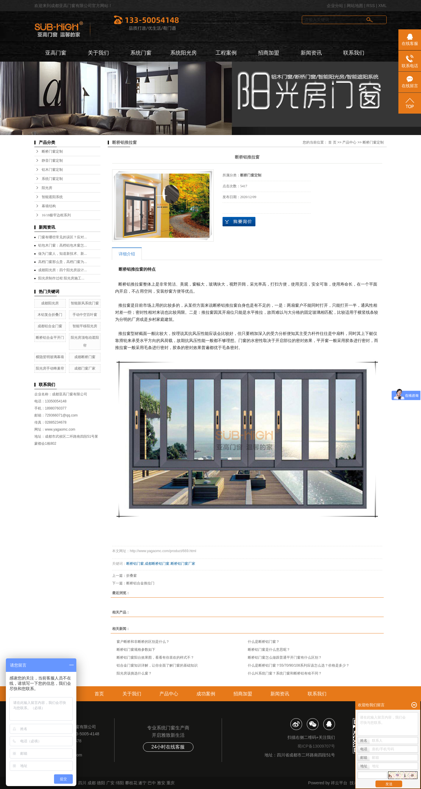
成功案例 (205, 693)
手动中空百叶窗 (85, 315)
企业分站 (335, 5)
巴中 (152, 782)
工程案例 (226, 53)
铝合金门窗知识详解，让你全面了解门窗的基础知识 (157, 665)
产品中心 (349, 142)
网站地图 (355, 5)
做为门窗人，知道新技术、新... (62, 254)
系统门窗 (140, 53)
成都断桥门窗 (84, 357)
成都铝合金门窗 (50, 326)
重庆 (170, 782)
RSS (370, 5)
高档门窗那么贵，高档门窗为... (62, 262)
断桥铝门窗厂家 (183, 564)
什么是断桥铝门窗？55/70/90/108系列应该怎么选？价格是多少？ (298, 665)
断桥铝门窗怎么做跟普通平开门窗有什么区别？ (285, 657)
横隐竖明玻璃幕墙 (50, 357)
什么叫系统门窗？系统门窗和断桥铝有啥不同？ (285, 673)
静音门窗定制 (52, 161)
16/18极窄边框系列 (56, 215)
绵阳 (120, 782)
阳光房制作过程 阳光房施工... (61, 278)
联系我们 (353, 53)
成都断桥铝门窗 (157, 564)
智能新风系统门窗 (85, 303)
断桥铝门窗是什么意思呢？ (269, 650)
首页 (99, 693)
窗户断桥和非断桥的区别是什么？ (143, 642)
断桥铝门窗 (135, 564)
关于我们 (98, 53)
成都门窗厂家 (84, 368)
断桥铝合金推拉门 (140, 583)
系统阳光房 (183, 53)
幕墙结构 (49, 206)
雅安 (161, 782)
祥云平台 (339, 782)
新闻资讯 (311, 53)
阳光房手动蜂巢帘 (50, 368)
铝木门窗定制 (52, 170)
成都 (91, 782)
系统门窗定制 (52, 179)
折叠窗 (131, 576)
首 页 (332, 142)
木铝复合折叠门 (50, 315)
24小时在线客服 (168, 746)
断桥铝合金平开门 (50, 338)
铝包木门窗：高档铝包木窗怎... (62, 245)
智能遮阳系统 (52, 197)
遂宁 (142, 782)
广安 (110, 782)
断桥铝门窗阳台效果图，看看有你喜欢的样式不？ (155, 657)
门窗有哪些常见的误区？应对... (62, 237)
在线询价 (239, 221)
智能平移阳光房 (85, 326)
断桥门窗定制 (52, 151)
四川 (82, 782)
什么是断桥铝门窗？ (263, 642)
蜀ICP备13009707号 (316, 746)
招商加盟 (268, 53)
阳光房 (47, 188)
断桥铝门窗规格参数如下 (136, 650)
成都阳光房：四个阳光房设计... (62, 270)
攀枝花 (131, 782)
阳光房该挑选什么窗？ (134, 673)
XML (382, 5)
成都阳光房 (50, 303)
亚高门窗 (55, 53)
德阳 (101, 782)
